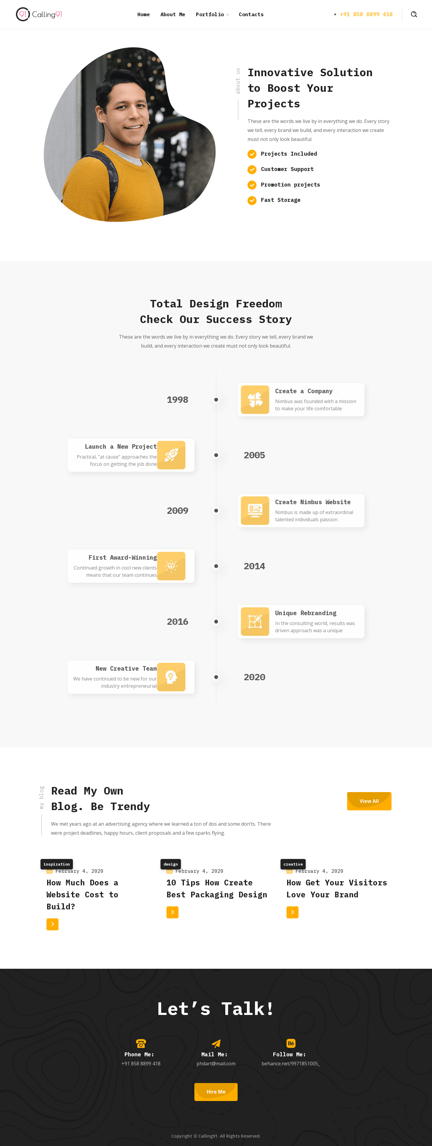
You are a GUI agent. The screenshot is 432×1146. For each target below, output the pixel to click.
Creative (293, 864)
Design (171, 864)
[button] (414, 14)
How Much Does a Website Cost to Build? (82, 894)
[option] (96, 896)
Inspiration (57, 864)
